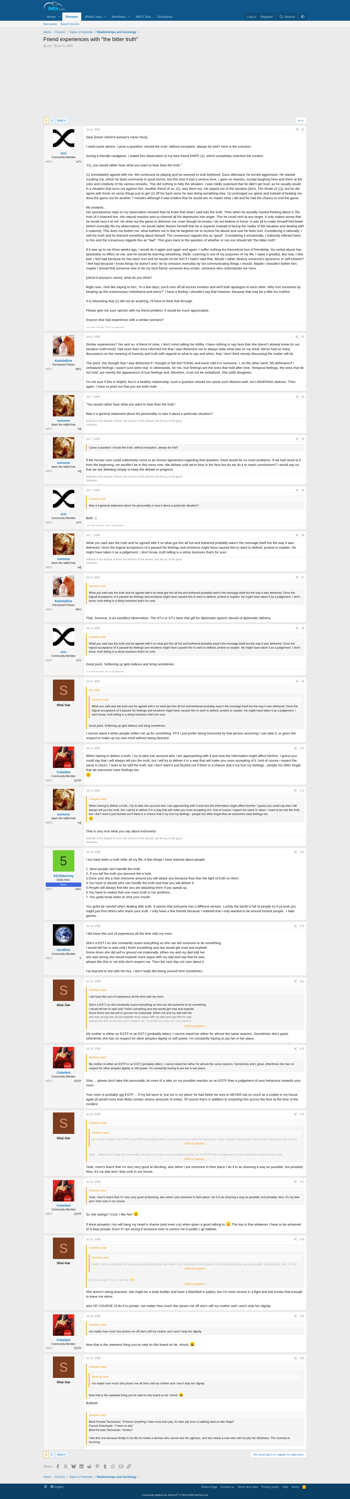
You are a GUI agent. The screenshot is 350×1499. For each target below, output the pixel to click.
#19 (302, 1316)
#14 (302, 981)
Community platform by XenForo (175, 1495)
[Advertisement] (175, 84)
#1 (302, 129)
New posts (50, 24)
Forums (72, 17)
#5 (302, 490)
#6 (302, 535)
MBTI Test (143, 17)
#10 (302, 748)
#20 (302, 1358)
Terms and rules (248, 1487)
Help (285, 1487)
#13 (302, 926)
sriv (49, 46)
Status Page (209, 1487)
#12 (302, 852)
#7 (302, 577)
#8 (302, 628)
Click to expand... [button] (195, 1026)
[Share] (297, 129)
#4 (302, 438)
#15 (302, 1048)
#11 (302, 790)
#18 (302, 1239)
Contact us (227, 1487)
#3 (302, 396)
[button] (59, 16)
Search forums (69, 24)
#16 (302, 1114)
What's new (93, 17)
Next (60, 120)
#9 (302, 681)
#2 (302, 336)
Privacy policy (270, 1487)
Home (51, 17)
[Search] (287, 16)
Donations (165, 17)
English (57, 1487)
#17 (302, 1181)
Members (119, 17)
